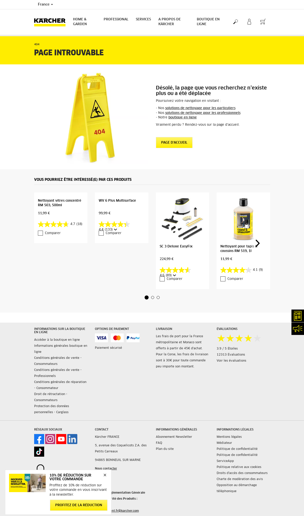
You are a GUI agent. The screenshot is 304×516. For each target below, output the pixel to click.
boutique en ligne (182, 117)
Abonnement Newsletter (174, 437)
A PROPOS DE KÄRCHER (169, 22)
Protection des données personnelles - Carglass (51, 409)
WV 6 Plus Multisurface (117, 200)
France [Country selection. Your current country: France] (45, 4)
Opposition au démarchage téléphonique (237, 488)
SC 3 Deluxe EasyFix (176, 246)
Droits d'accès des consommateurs (242, 473)
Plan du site (165, 449)
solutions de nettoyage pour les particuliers (200, 108)
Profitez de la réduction (78, 505)
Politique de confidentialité (237, 449)
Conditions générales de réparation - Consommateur (60, 385)
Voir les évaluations (231, 360)
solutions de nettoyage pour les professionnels (202, 113)
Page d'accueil (174, 142)
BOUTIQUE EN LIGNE (208, 22)
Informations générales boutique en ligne (60, 349)
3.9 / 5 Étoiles (227, 348)
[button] (147, 297)
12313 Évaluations (231, 354)
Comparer (53, 233)
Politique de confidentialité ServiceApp (237, 458)
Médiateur (224, 443)
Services (143, 19)
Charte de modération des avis (240, 479)
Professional (116, 19)
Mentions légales (229, 437)
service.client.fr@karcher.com (117, 510)
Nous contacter (106, 468)
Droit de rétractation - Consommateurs (50, 397)
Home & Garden (80, 22)
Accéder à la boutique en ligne (57, 339)
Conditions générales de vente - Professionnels (58, 373)
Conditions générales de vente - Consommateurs (58, 361)
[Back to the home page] (51, 22)
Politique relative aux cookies (239, 467)
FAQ (159, 443)
